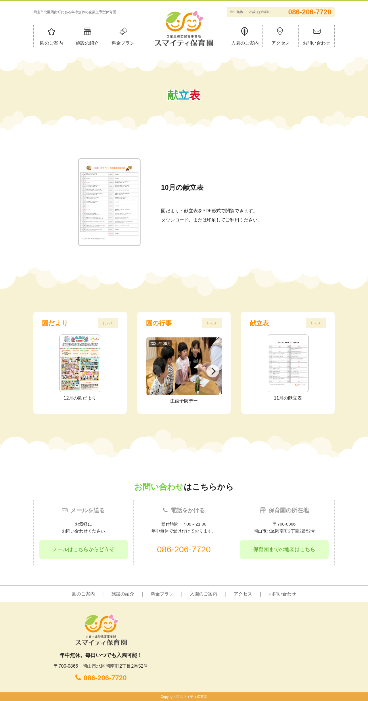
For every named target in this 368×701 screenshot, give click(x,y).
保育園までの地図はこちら (284, 549)
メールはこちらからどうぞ (83, 549)
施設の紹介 (87, 43)
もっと (108, 323)
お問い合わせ (316, 43)
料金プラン (123, 43)
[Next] (212, 371)
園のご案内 (51, 43)
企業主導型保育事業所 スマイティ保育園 (183, 28)
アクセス (280, 43)
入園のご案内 (245, 43)
